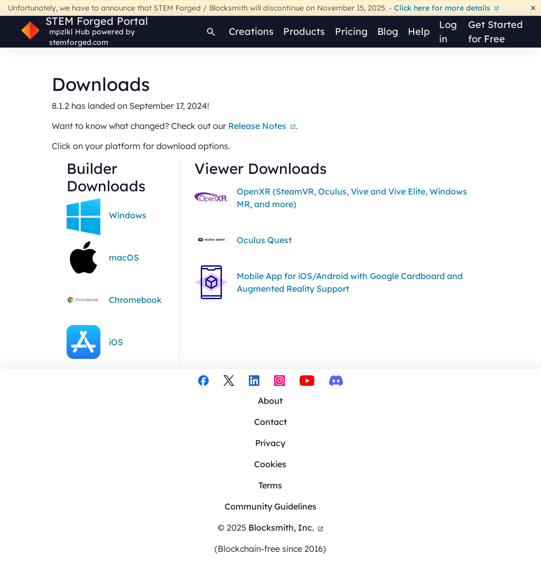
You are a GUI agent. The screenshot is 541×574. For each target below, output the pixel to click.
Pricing (351, 31)
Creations (251, 31)
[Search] (210, 31)
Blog (387, 31)
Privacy (270, 443)
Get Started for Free (495, 31)
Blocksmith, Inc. (286, 527)
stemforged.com (78, 42)
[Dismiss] (533, 8)
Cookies (270, 464)
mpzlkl (61, 31)
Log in (448, 31)
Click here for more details (446, 8)
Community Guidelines (270, 506)
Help (419, 31)
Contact (270, 421)
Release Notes (262, 126)
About (270, 400)
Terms (270, 485)
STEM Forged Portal (96, 21)
